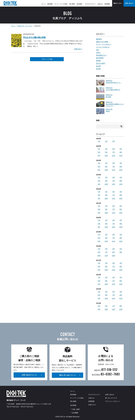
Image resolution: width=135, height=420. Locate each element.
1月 (99, 141)
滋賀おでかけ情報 (102, 42)
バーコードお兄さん (103, 47)
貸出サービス (117, 3)
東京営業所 (100, 58)
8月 (121, 152)
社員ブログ (92, 405)
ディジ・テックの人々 (103, 44)
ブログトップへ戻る (46, 59)
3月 (113, 141)
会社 (97, 50)
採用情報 (107, 4)
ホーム (43, 4)
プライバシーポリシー (112, 401)
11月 (113, 155)
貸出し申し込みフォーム (67, 375)
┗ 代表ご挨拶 (75, 409)
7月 (113, 152)
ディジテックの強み (77, 398)
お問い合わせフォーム (29, 375)
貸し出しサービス (111, 398)
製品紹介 (99, 39)
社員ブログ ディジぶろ (25, 26)
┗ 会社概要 (74, 413)
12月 (120, 155)
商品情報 (50, 4)
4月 (121, 149)
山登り (98, 52)
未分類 (98, 66)
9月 (99, 155)
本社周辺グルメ (101, 55)
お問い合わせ (129, 3)
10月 (106, 155)
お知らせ (100, 4)
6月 (106, 152)
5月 (99, 152)
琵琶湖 (98, 60)
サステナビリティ (90, 4)
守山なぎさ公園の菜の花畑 (34, 37)
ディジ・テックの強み (61, 4)
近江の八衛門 (100, 63)
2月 (106, 141)
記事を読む (78, 49)
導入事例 (72, 4)
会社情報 (80, 4)
